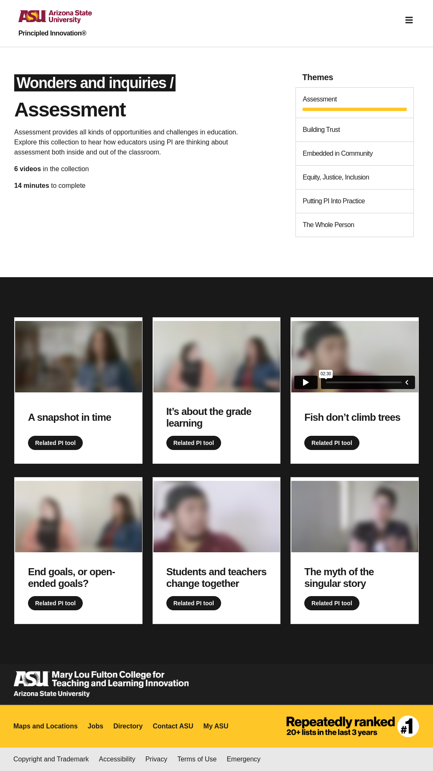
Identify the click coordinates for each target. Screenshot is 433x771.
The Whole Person (328, 224)
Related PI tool (55, 443)
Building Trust (321, 129)
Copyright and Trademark (51, 759)
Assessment (319, 99)
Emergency (243, 759)
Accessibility (117, 759)
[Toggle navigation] (409, 20)
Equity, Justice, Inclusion (336, 177)
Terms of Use (196, 759)
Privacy (156, 759)
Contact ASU (173, 726)
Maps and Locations (45, 726)
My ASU (216, 726)
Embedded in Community (337, 153)
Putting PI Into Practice (334, 201)
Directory (128, 726)
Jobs (95, 726)
